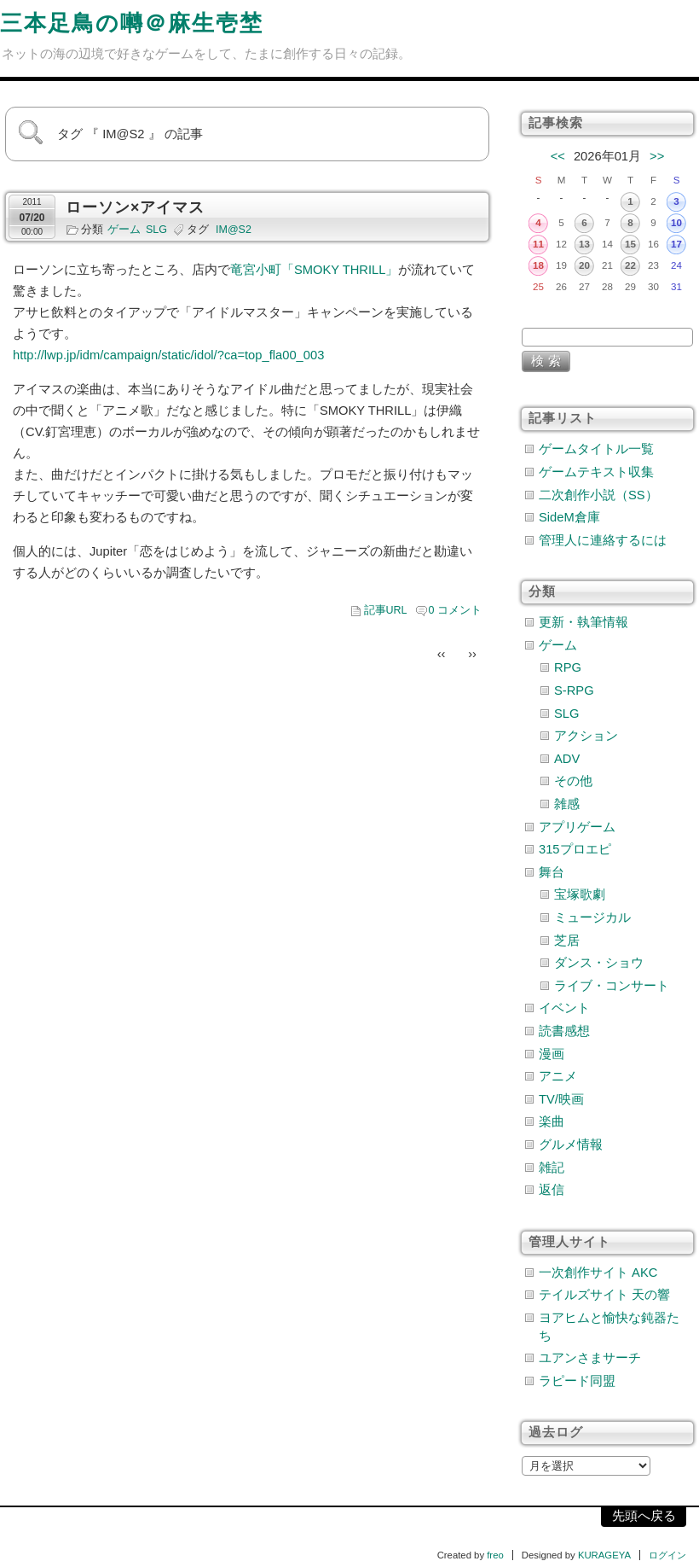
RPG (567, 667)
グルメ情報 (571, 1144)
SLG (156, 230)
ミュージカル (592, 917)
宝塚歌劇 (579, 894)
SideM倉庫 (569, 517)
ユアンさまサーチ (590, 1358)
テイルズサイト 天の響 (604, 1295)
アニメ (558, 1076)
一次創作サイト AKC (598, 1272)
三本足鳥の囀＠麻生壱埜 (131, 23)
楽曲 (551, 1121)
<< (558, 156)
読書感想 (564, 1031)
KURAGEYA (604, 1555)
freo (495, 1555)
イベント (564, 1008)
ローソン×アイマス (135, 207)
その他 (573, 781)
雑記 (551, 1167)
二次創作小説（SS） (598, 495)
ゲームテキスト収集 (596, 472)
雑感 (567, 804)
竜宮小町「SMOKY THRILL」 (314, 270)
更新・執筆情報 (583, 622)
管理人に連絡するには (603, 540)
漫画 (551, 1054)
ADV (567, 759)
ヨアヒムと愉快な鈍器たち (609, 1327)
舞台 (551, 872)
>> (657, 156)
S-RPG (574, 690)
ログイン (667, 1555)
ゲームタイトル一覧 (596, 449)
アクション (586, 736)
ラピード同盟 (577, 1381)
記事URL (385, 610)
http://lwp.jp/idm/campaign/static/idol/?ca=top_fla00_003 (168, 355)
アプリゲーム (577, 827)
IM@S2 (233, 230)
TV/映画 (561, 1099)
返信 (551, 1190)
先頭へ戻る (644, 1516)
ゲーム (124, 230)
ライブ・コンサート (611, 986)
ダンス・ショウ (599, 963)
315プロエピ (575, 849)
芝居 (567, 940)
